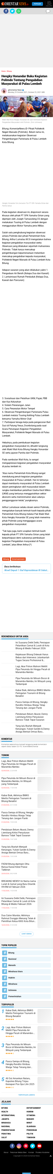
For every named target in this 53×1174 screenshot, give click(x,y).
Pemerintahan (14, 996)
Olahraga (31, 1126)
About (6, 1152)
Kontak (31, 1152)
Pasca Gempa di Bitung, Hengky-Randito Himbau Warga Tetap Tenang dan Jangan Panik (17, 815)
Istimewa (12, 990)
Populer (37, 4)
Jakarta (5, 1119)
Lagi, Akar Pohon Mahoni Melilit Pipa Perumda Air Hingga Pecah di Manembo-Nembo (18, 764)
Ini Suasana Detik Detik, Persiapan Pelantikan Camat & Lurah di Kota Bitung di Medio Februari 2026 (18, 901)
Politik (30, 1134)
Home (3, 71)
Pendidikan (32, 1130)
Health (4, 1112)
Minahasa (12, 984)
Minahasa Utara (15, 971)
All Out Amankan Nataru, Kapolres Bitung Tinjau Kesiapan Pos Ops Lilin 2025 (20, 1081)
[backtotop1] (50, 1156)
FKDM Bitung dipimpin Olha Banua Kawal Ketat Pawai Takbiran (15, 867)
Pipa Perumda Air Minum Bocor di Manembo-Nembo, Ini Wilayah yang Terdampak (18, 781)
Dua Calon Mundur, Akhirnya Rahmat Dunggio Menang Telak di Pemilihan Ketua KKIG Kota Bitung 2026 (18, 918)
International (8, 1115)
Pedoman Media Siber (18, 1152)
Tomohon (31, 1137)
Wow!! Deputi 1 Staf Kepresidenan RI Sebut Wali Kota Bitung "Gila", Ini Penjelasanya (26, 570)
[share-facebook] (6, 11)
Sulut (4, 1137)
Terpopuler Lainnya (26, 1095)
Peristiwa (6, 1134)
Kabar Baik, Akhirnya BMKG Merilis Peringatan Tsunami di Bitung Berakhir (16, 798)
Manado (12, 965)
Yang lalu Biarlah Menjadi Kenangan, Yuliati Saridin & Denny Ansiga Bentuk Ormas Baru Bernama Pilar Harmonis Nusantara (18, 849)
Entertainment (18, 559)
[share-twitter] (12, 11)
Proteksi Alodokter (42, 1152)
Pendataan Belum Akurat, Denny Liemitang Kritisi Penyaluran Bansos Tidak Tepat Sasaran (17, 832)
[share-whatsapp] (18, 11)
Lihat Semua (27, 934)
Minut (29, 1123)
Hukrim (11, 978)
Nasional (12, 959)
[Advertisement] (26, 40)
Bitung (6, 559)
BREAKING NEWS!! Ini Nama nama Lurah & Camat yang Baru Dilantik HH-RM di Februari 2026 (18, 884)
